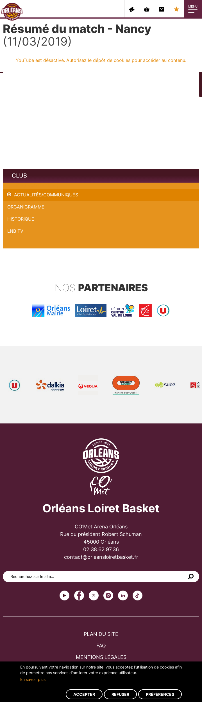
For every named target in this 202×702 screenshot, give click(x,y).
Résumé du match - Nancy (31, 186)
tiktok (137, 595)
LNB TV (15, 231)
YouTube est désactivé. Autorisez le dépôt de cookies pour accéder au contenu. (101, 60)
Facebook (79, 595)
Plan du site (101, 634)
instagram (108, 595)
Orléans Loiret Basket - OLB (11, 11)
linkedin (123, 595)
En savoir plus (33, 679)
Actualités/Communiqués (46, 195)
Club (19, 175)
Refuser (120, 694)
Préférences (160, 694)
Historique (20, 219)
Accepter (84, 694)
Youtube (64, 595)
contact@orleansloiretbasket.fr (101, 557)
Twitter (94, 595)
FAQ (101, 646)
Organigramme (25, 207)
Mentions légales (101, 657)
